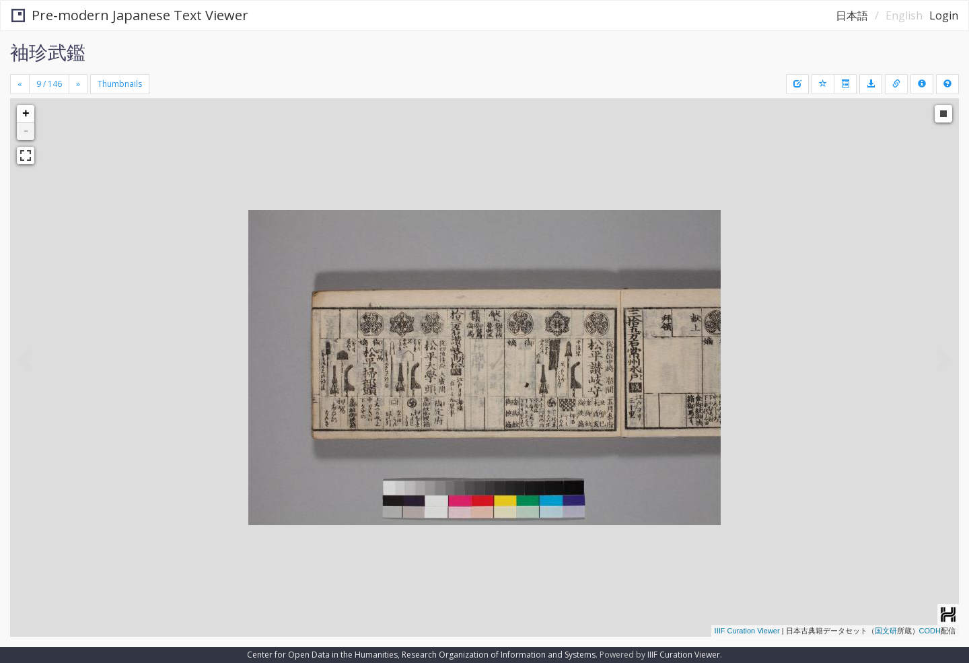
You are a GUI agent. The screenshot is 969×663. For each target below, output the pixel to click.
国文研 (886, 631)
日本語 (852, 15)
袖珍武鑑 (47, 52)
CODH (930, 631)
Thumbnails (120, 84)
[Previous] (20, 84)
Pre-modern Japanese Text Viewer (129, 15)
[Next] (78, 84)
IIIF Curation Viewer (747, 631)
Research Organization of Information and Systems (499, 654)
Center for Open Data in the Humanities (322, 654)
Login (943, 15)
